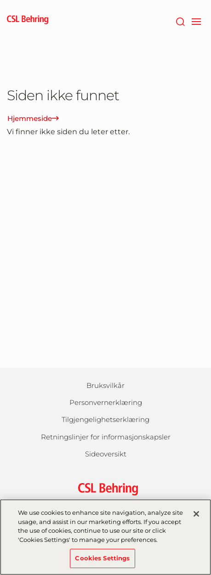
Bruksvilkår (105, 385)
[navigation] (196, 20)
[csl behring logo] (106, 488)
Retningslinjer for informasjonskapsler (106, 437)
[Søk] (180, 20)
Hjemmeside (33, 118)
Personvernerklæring (105, 402)
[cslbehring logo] (27, 20)
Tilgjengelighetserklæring (105, 419)
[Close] (196, 519)
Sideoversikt (105, 454)
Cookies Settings (102, 563)
